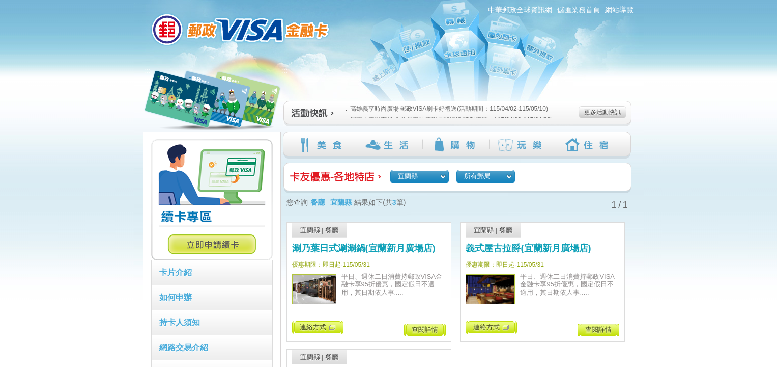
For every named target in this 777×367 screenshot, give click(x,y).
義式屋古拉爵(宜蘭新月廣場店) (528, 248)
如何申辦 (175, 297)
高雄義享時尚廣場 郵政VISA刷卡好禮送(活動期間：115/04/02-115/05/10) (447, 108)
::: (137, 4)
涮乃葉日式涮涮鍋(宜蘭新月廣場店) (364, 248)
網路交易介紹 (183, 347)
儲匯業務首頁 (578, 10)
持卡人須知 (179, 322)
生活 (389, 144)
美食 (322, 144)
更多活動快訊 (602, 112)
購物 (455, 144)
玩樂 (522, 144)
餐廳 (331, 230)
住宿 (589, 144)
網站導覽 (619, 10)
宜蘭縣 (310, 230)
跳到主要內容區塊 (5, 5)
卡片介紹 (175, 272)
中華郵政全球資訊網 (520, 10)
